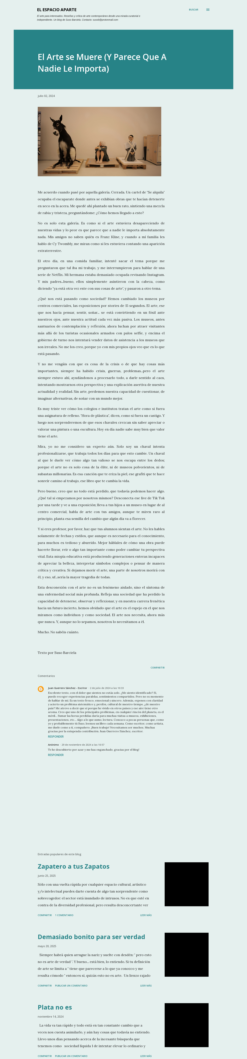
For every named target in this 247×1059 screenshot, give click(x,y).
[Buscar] (193, 10)
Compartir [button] (158, 667)
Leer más (146, 915)
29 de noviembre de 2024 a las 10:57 (83, 744)
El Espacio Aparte (57, 9)
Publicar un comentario (71, 985)
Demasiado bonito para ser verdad (91, 937)
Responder (56, 736)
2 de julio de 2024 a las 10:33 (107, 688)
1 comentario (64, 915)
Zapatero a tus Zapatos (73, 866)
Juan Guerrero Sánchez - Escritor (67, 688)
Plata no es (55, 1007)
